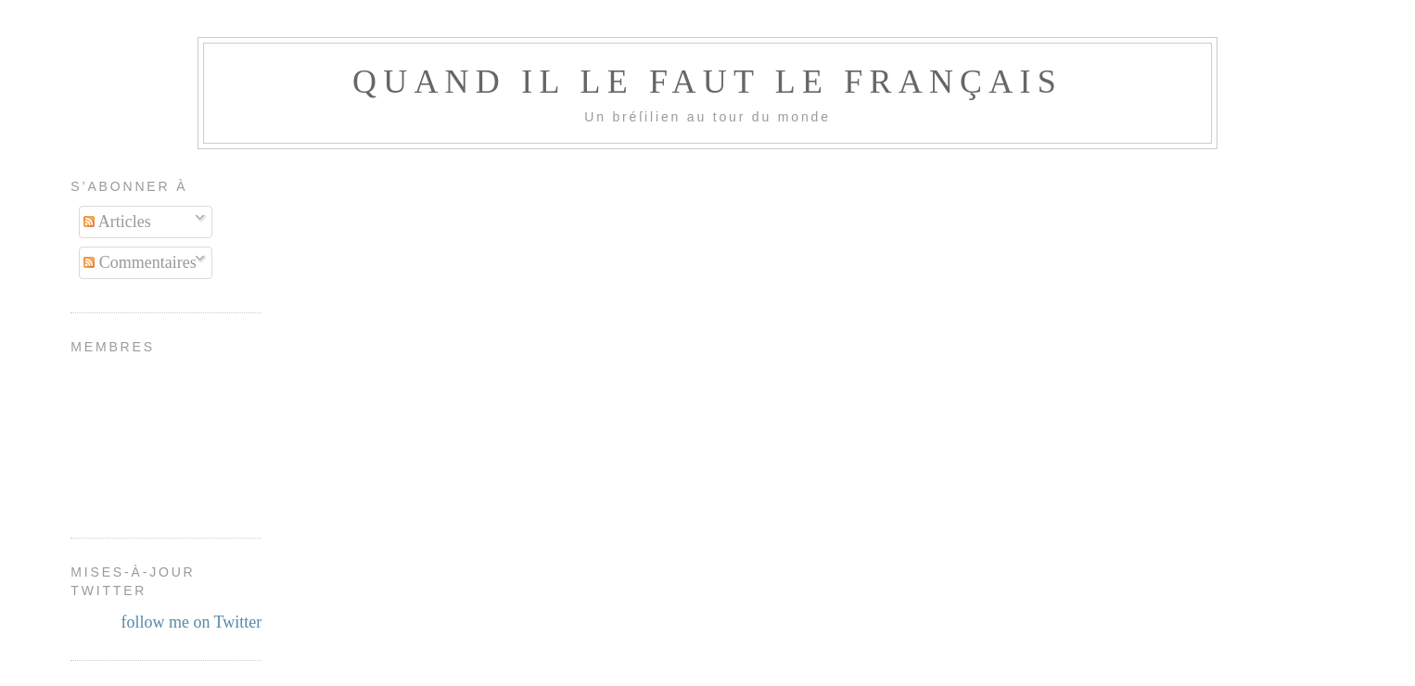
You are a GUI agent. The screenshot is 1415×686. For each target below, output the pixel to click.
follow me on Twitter (191, 622)
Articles (117, 221)
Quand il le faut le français (707, 81)
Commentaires (139, 262)
